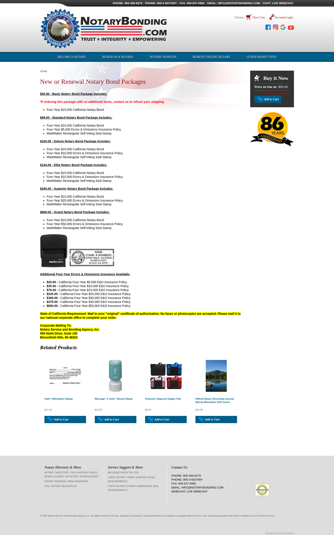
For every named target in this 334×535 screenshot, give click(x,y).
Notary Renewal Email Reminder (66, 481)
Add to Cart (61, 419)
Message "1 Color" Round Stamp (113, 398)
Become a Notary (72, 57)
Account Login (284, 17)
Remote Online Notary (211, 57)
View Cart (258, 17)
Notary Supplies (163, 57)
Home (43, 71)
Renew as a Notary (118, 57)
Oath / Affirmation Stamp (58, 398)
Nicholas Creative (285, 533)
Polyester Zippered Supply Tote (163, 398)
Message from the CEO (123, 472)
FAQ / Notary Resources (60, 486)
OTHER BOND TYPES (261, 57)
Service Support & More (125, 467)
